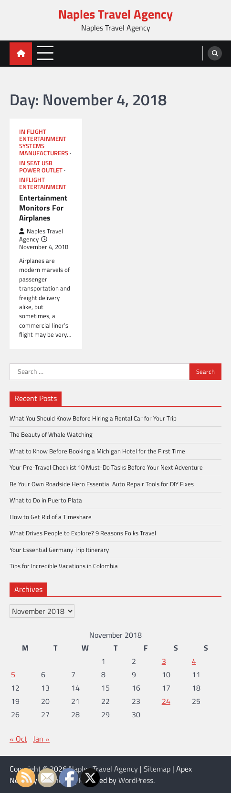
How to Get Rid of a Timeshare (51, 517)
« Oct (18, 738)
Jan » (41, 738)
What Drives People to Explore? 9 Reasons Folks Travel (83, 533)
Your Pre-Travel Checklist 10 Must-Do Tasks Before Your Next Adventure (106, 467)
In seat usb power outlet (41, 167)
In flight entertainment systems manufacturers (43, 142)
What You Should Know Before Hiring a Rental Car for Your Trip (93, 418)
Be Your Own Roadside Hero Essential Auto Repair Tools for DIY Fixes (102, 484)
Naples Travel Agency (115, 14)
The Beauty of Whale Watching (51, 434)
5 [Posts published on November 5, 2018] (13, 674)
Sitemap (157, 768)
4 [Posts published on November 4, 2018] (194, 661)
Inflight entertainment (42, 183)
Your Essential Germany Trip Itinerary (59, 549)
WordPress (135, 780)
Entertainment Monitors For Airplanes (43, 208)
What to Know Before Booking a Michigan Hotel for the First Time (97, 451)
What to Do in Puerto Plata (46, 500)
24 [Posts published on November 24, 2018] (166, 701)
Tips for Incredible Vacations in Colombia (64, 566)
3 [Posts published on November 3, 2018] (164, 661)
